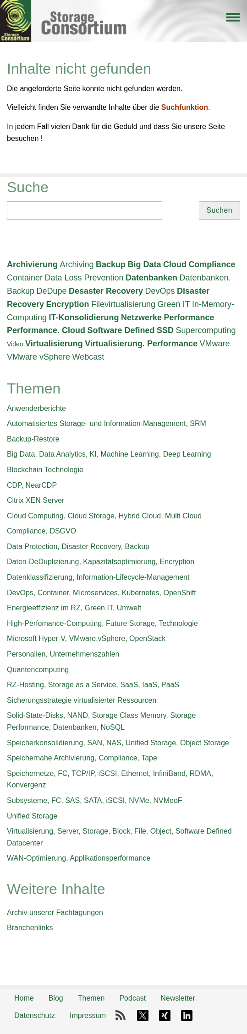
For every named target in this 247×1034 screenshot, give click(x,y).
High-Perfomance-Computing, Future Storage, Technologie (102, 623)
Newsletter (177, 998)
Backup (111, 264)
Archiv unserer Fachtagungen (55, 912)
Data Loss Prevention (84, 277)
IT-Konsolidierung (84, 317)
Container (25, 277)
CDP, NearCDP (32, 485)
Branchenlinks (30, 928)
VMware (214, 343)
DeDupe (52, 291)
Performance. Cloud (46, 330)
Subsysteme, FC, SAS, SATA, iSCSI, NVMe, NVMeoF (94, 800)
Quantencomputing (38, 669)
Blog (56, 998)
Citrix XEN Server (35, 500)
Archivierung (32, 264)
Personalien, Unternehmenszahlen (63, 654)
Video (15, 344)
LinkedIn (186, 1016)
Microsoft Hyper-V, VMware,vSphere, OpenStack (86, 638)
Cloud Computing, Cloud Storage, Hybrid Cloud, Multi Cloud (104, 516)
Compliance (211, 264)
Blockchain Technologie (45, 470)
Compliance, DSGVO (41, 531)
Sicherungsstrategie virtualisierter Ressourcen (81, 700)
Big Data (144, 264)
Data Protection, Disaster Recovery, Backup (78, 546)
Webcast (88, 356)
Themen (91, 998)
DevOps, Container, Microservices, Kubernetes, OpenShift (101, 593)
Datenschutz (34, 1015)
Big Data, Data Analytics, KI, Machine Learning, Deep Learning (109, 454)
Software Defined (121, 330)
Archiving (76, 264)
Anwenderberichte (36, 408)
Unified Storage (32, 816)
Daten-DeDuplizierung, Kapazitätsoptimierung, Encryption (100, 561)
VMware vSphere (38, 356)
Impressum (88, 1015)
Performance (189, 317)
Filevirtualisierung (123, 304)
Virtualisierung (54, 343)
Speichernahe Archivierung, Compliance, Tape (82, 758)
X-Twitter (142, 1016)
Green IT (174, 304)
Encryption (67, 304)
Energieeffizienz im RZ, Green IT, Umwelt (74, 608)
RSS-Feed (120, 1016)
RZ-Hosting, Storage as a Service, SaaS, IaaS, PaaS (93, 685)
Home (24, 998)
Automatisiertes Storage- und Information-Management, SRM (106, 423)
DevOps (160, 291)
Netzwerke (141, 317)
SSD (165, 330)
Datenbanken (151, 277)
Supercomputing (206, 330)
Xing (164, 1016)
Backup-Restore (33, 439)
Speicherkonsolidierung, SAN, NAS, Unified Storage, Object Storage (118, 743)
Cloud (175, 264)
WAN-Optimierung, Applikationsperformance (78, 858)
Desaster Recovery (106, 291)
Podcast (132, 998)
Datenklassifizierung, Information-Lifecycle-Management (98, 577)
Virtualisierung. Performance (141, 343)
